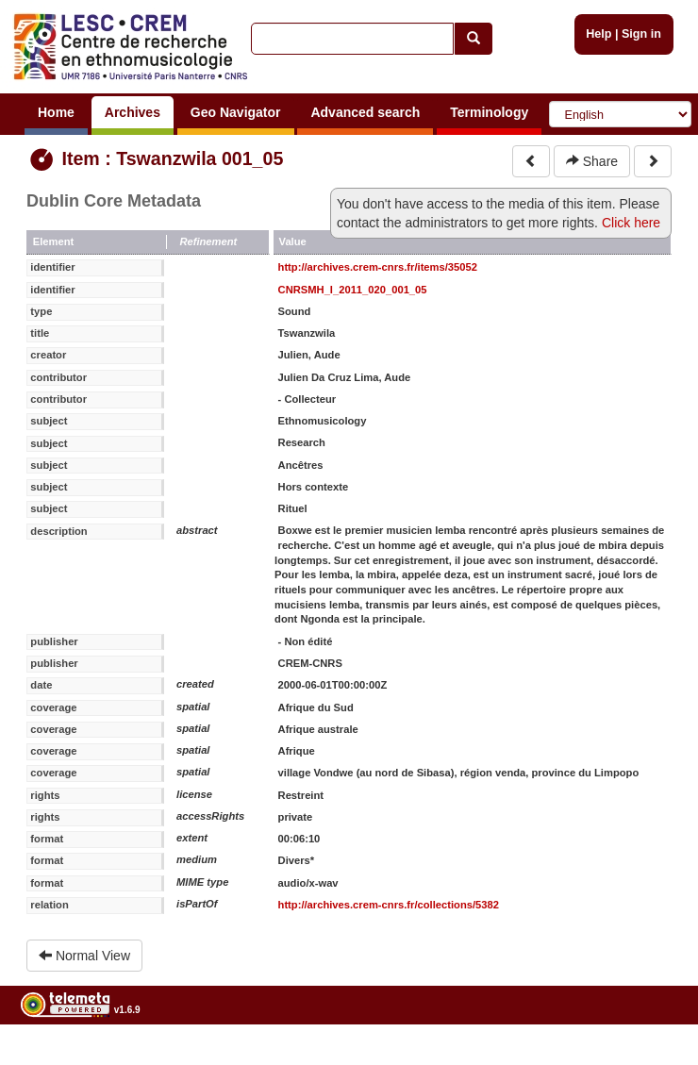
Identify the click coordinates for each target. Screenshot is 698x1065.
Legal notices (651, 1058)
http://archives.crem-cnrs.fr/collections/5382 (388, 904)
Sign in (641, 34)
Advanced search (365, 112)
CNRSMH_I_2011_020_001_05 (352, 289)
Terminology (489, 112)
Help (598, 34)
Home (56, 112)
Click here (631, 222)
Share (592, 161)
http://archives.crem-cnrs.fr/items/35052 (377, 267)
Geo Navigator (236, 112)
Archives (132, 112)
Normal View (84, 955)
